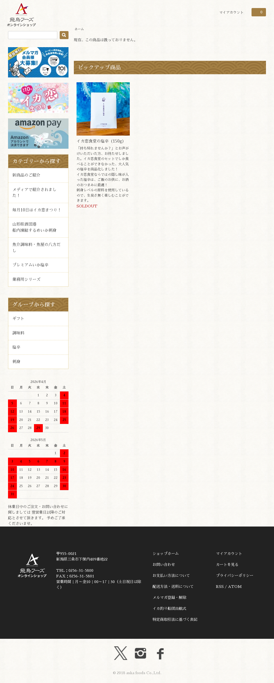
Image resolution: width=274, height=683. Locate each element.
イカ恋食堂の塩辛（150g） (101, 141)
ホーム (79, 29)
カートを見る (227, 564)
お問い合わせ (164, 564)
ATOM (235, 586)
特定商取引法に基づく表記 (175, 619)
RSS (220, 586)
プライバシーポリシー (234, 575)
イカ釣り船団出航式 (169, 608)
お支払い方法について (171, 575)
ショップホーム (166, 553)
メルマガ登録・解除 (169, 597)
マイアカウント (231, 12)
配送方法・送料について (173, 586)
